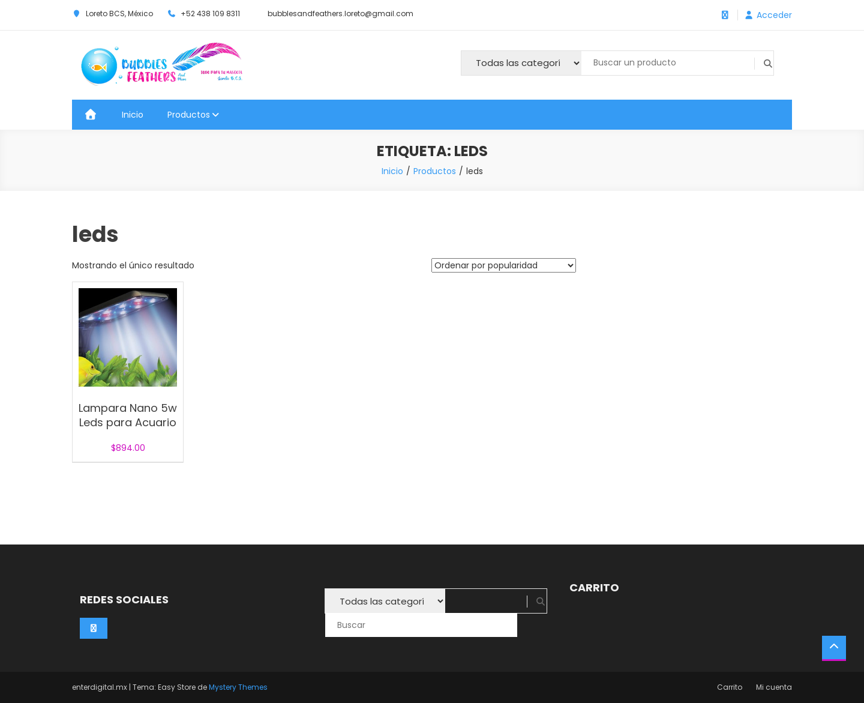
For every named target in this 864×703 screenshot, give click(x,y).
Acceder (774, 15)
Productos (188, 115)
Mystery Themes (238, 687)
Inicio (132, 115)
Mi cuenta (774, 687)
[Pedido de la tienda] (503, 265)
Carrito (729, 687)
